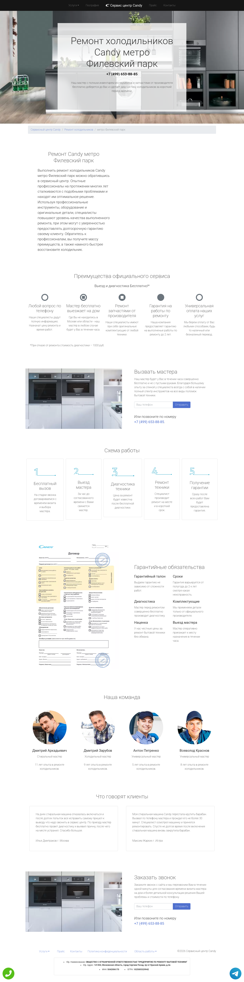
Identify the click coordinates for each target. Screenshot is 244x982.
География (92, 5)
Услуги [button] (72, 5)
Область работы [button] (144, 951)
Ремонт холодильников (78, 129)
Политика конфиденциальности (107, 951)
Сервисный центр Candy (46, 129)
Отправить (181, 404)
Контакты (170, 5)
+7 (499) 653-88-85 (122, 74)
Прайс (153, 5)
